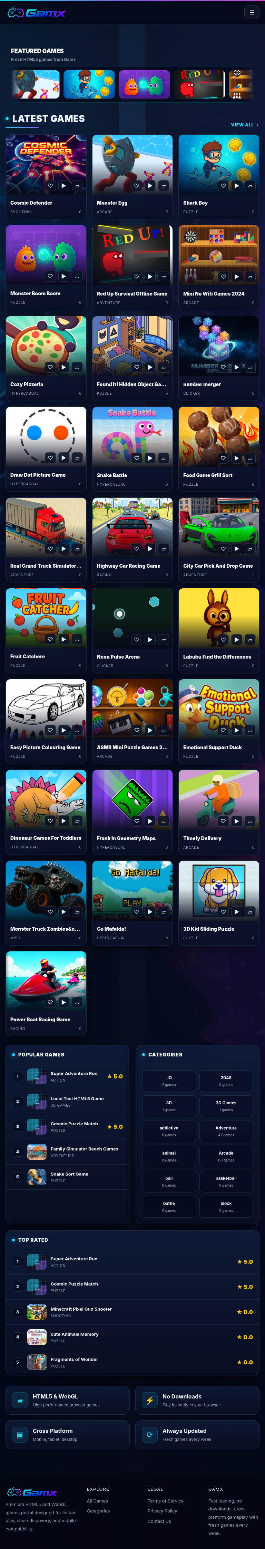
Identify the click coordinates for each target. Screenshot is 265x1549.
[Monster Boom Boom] (165, 84)
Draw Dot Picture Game (38, 475)
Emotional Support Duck (212, 747)
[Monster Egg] (54, 84)
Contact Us (159, 1521)
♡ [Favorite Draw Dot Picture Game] (50, 457)
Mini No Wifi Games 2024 (214, 294)
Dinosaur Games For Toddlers (45, 838)
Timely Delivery (202, 838)
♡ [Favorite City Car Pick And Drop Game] (223, 548)
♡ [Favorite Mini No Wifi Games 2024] (223, 276)
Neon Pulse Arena (118, 657)
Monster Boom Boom (35, 293)
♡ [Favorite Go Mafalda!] (136, 911)
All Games (97, 1501)
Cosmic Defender (31, 203)
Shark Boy (195, 203)
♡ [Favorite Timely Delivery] (223, 821)
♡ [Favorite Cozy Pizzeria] (50, 367)
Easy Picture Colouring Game (45, 747)
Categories (98, 1511)
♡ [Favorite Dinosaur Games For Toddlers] (50, 820)
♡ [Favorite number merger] (223, 367)
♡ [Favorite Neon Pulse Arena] (136, 639)
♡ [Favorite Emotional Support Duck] (223, 730)
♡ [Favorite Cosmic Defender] (50, 185)
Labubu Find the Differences (217, 657)
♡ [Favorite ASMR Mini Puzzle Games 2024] (136, 730)
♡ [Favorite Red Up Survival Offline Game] (136, 276)
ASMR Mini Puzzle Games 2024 (135, 747)
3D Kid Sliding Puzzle (208, 929)
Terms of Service (166, 1501)
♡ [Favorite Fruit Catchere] (50, 639)
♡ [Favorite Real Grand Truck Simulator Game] (50, 548)
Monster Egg (112, 203)
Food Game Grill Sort (208, 475)
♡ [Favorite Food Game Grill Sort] (223, 458)
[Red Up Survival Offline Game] (220, 84)
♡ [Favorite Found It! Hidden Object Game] (136, 367)
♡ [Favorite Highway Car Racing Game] (136, 548)
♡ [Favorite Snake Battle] (136, 458)
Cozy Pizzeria (26, 384)
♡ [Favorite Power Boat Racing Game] (50, 1002)
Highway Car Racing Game (128, 566)
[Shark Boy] (110, 84)
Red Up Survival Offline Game (132, 294)
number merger (202, 384)
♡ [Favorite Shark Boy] (223, 185)
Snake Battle (112, 475)
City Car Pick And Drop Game (218, 566)
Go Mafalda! (111, 929)
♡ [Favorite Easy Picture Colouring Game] (50, 730)
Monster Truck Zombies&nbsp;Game (55, 929)
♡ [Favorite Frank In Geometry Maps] (136, 821)
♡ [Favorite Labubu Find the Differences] (223, 639)
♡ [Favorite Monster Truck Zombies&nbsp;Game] (50, 911)
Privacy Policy (162, 1511)
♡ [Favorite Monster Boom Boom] (50, 276)
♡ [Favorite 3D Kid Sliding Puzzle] (223, 911)
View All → (245, 124)
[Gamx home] (36, 12)
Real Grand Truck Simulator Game (50, 566)
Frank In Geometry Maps (126, 838)
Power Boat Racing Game (40, 1019)
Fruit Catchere (27, 656)
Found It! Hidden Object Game (133, 384)
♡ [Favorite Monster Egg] (136, 185)
